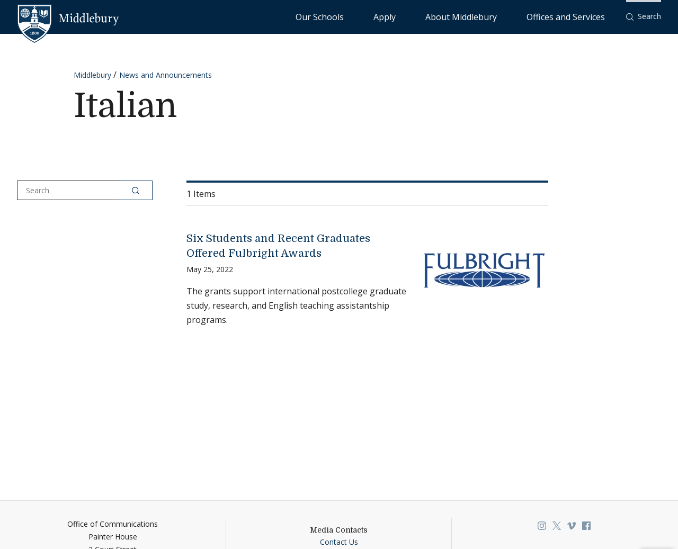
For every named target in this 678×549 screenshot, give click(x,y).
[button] (643, 16)
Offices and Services (578, 16)
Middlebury (92, 75)
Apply (448, 16)
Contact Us (339, 542)
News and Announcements (165, 75)
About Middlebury (500, 16)
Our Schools (405, 16)
